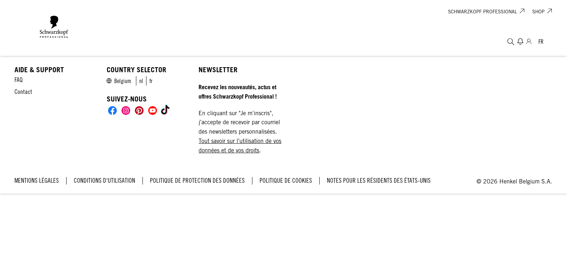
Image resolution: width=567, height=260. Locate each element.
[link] (141, 81)
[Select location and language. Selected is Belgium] (541, 41)
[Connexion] (528, 41)
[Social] (112, 110)
